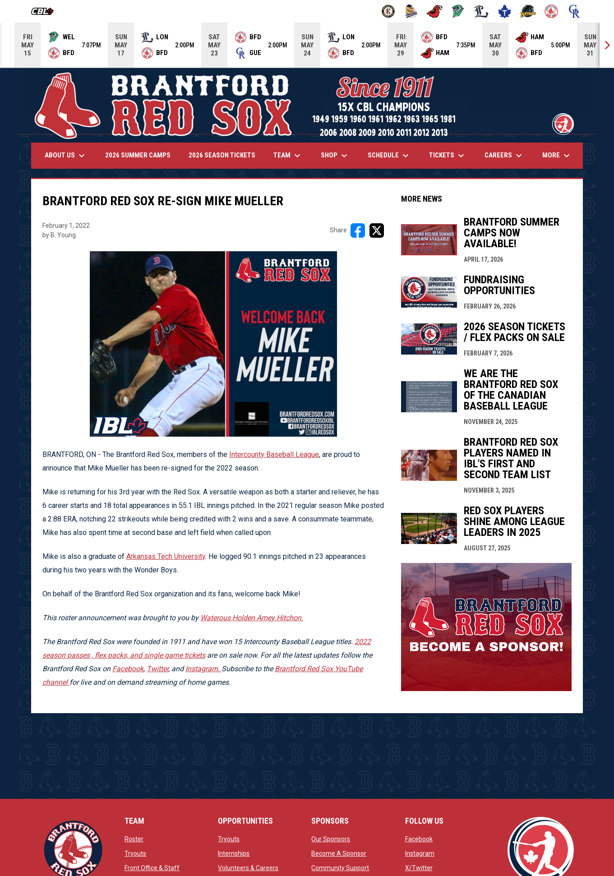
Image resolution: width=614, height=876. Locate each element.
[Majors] (481, 11)
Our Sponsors (330, 839)
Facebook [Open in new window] (127, 668)
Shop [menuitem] (335, 155)
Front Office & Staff (152, 867)
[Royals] (574, 11)
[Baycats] (411, 11)
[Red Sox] (551, 11)
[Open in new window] (203, 668)
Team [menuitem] (288, 155)
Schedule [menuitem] (389, 155)
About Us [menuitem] (66, 155)
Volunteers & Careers (248, 867)
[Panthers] (528, 11)
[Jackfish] (458, 11)
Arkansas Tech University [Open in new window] (165, 556)
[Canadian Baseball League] (45, 11)
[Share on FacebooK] (358, 230)
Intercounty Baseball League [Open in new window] (274, 454)
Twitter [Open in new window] (157, 668)
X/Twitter (419, 867)
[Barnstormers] (388, 11)
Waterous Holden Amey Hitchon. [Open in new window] (251, 617)
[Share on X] (376, 230)
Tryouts (135, 853)
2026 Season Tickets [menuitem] (222, 155)
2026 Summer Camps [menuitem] (138, 155)
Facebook (419, 839)
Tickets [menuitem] (447, 155)
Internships (233, 853)
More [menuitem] (557, 155)
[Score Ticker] (307, 45)
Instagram (419, 853)
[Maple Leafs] (504, 11)
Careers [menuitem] (504, 155)
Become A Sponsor (338, 853)
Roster (134, 839)
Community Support (340, 867)
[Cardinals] (434, 11)
